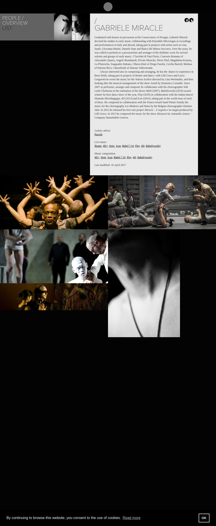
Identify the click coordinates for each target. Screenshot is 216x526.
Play (137, 145)
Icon (118, 145)
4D (142, 145)
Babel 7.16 (128, 145)
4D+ (105, 145)
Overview (15, 23)
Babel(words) (153, 145)
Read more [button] (131, 518)
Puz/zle (98, 134)
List (7, 28)
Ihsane (97, 145)
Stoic (112, 145)
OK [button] (204, 518)
